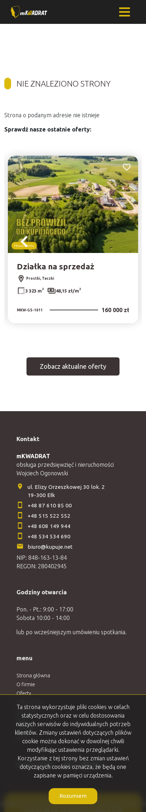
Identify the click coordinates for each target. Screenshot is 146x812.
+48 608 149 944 (49, 526)
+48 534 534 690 (50, 536)
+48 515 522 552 (49, 516)
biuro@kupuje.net (50, 547)
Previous (24, 241)
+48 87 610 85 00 (50, 505)
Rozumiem (73, 796)
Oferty (23, 693)
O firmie (25, 684)
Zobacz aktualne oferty (73, 366)
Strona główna (33, 675)
